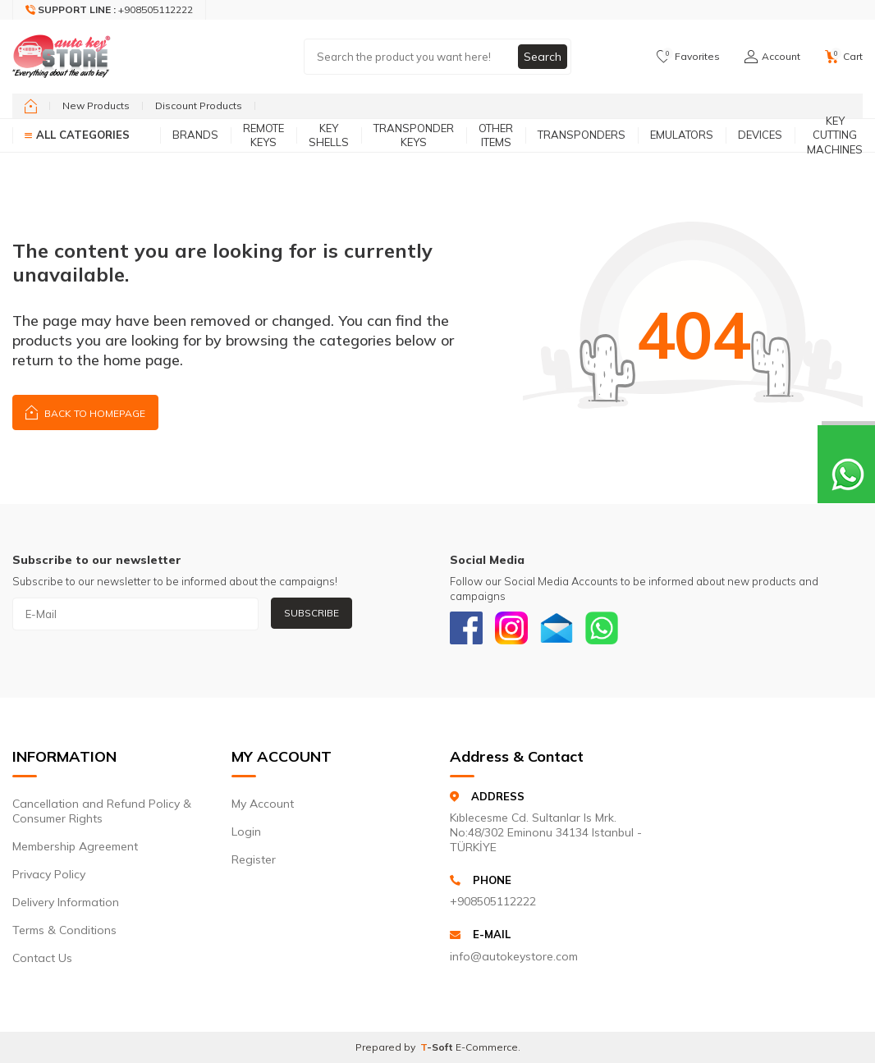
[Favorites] (688, 56)
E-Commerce (487, 1047)
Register (253, 859)
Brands (195, 134)
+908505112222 (493, 901)
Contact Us (42, 958)
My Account (262, 803)
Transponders (581, 134)
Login (246, 831)
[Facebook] (466, 628)
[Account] (772, 56)
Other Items (496, 135)
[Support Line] (109, 10)
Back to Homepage (85, 411)
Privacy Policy (48, 874)
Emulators (681, 134)
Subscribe (311, 613)
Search (542, 56)
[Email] (556, 628)
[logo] (61, 56)
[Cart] (844, 56)
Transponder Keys (413, 135)
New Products (96, 105)
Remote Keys (263, 135)
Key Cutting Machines (835, 135)
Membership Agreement (75, 846)
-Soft (438, 1047)
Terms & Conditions (64, 930)
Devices (760, 134)
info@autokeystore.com (514, 956)
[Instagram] (511, 628)
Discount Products (198, 105)
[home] (30, 105)
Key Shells (329, 135)
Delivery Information (65, 902)
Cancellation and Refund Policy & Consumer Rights (101, 811)
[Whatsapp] (601, 628)
